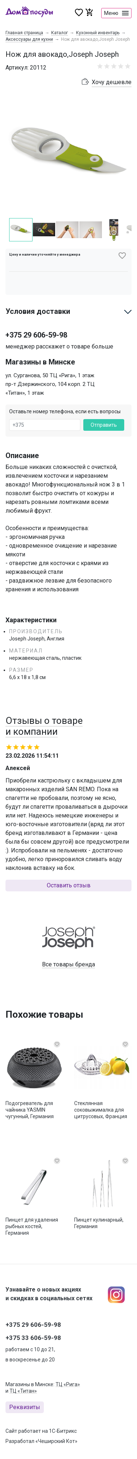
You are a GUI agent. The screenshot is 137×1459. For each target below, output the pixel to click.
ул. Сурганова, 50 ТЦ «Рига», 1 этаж (49, 375)
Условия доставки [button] (37, 311)
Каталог (59, 32)
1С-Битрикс (63, 1431)
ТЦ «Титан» (23, 1391)
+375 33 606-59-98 (33, 1337)
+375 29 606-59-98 (36, 335)
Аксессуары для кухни (29, 39)
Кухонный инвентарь (97, 32)
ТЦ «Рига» (68, 1384)
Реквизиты (24, 1407)
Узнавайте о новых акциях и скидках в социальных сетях (48, 1294)
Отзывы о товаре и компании (44, 726)
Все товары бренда (68, 964)
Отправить (104, 425)
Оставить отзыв (69, 885)
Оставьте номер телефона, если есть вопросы (65, 411)
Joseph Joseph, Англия (36, 639)
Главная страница (24, 32)
